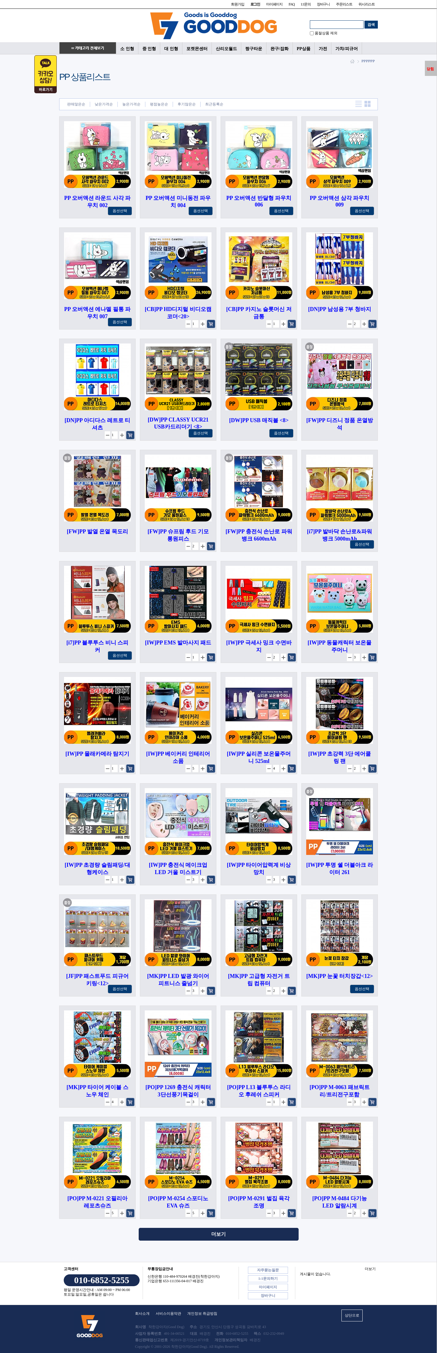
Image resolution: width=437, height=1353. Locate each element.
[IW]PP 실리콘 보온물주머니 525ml (259, 757)
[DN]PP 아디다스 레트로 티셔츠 (97, 424)
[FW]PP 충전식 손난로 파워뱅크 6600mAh (258, 535)
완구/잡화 (279, 48)
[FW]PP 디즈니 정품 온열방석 (339, 424)
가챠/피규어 (346, 48)
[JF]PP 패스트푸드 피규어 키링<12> (97, 979)
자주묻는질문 (268, 1270)
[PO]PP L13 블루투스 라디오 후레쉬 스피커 (259, 1091)
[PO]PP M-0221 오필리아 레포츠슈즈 (97, 1202)
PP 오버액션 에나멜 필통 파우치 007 (97, 312)
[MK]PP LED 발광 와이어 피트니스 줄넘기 (178, 979)
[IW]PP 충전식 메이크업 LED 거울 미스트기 (178, 868)
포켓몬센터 (197, 48)
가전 (323, 48)
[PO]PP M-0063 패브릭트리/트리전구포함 (340, 1091)
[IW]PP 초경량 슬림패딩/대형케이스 (97, 868)
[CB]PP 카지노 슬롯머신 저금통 (259, 312)
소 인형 (127, 48)
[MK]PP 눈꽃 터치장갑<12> (339, 976)
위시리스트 (366, 4)
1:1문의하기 (268, 1278)
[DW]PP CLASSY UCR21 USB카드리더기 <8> (178, 423)
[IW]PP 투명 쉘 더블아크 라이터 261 (339, 868)
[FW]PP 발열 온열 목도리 (97, 531)
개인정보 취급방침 (202, 1313)
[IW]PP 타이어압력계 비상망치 (259, 868)
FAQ (292, 4)
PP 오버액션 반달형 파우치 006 (259, 201)
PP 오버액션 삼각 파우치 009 (340, 201)
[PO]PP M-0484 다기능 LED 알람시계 (339, 1202)
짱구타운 (253, 48)
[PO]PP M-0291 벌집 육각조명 (259, 1202)
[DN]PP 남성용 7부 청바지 (339, 309)
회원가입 (237, 4)
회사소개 (142, 1313)
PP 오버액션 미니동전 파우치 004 (178, 201)
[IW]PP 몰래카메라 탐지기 (98, 754)
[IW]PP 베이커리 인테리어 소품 (178, 757)
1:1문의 (305, 4)
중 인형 (149, 48)
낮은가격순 (104, 104)
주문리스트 (344, 4)
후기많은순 (187, 104)
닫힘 (430, 69)
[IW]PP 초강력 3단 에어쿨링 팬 (339, 757)
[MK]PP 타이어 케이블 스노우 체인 (97, 1091)
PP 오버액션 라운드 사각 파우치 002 (97, 201)
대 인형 (171, 48)
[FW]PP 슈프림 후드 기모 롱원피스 (177, 535)
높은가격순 (131, 104)
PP (363, 61)
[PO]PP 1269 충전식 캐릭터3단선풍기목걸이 (178, 1091)
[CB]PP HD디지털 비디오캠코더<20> (178, 312)
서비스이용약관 (168, 1313)
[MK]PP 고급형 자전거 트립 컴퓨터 (259, 979)
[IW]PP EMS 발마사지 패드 (178, 643)
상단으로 (352, 1315)
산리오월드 (226, 48)
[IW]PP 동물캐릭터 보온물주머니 (340, 646)
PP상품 (304, 48)
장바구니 (323, 4)
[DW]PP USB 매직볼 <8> (259, 420)
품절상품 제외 (326, 33)
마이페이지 (274, 4)
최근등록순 (214, 104)
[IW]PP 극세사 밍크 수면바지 (259, 646)
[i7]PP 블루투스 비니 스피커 (97, 646)
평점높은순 (159, 104)
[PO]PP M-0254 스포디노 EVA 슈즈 (178, 1202)
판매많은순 (76, 104)
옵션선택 (120, 211)
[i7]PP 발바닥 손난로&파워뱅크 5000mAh (339, 535)
